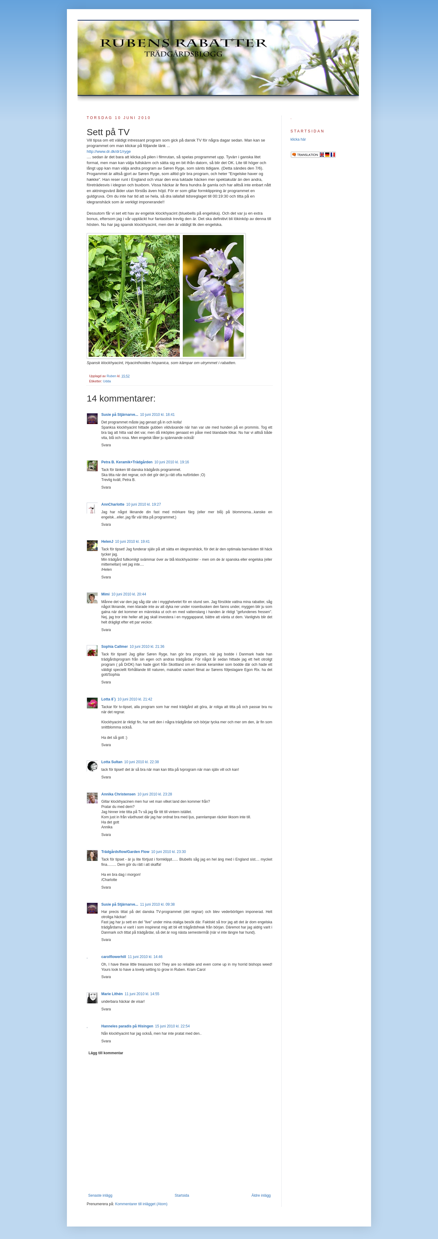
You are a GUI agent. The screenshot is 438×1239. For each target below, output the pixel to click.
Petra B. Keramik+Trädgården (126, 462)
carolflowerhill (113, 957)
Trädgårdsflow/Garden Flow (125, 852)
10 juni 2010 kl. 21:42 (134, 699)
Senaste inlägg (100, 1195)
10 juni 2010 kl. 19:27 (143, 504)
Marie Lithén (112, 994)
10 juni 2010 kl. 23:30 (168, 852)
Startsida (182, 1195)
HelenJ (107, 541)
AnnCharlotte (112, 504)
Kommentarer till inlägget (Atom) (141, 1204)
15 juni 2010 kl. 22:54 (172, 1026)
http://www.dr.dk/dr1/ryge (109, 151)
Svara (106, 445)
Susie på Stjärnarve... (119, 414)
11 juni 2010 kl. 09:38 (157, 904)
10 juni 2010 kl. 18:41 (157, 414)
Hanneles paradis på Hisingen (127, 1026)
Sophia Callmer (114, 646)
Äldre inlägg (261, 1195)
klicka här (298, 139)
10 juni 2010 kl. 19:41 (132, 541)
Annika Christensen (118, 794)
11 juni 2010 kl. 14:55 (142, 994)
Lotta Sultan (111, 762)
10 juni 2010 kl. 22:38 (141, 762)
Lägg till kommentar (106, 1053)
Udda (107, 381)
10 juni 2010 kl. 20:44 (128, 594)
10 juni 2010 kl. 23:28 (154, 794)
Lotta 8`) (108, 699)
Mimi (105, 594)
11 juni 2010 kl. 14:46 (145, 957)
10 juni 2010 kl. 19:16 (171, 462)
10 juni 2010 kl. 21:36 (147, 646)
